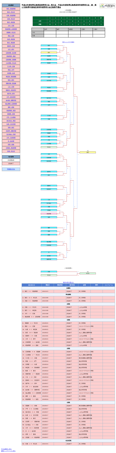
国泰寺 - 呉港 (11, 46)
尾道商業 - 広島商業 (11, 29)
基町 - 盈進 (11, 107)
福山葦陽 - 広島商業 (11, 103)
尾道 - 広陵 (11, 36)
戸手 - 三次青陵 (11, 117)
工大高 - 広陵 (11, 66)
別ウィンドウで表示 (68, 42)
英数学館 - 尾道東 (11, 83)
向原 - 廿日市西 (11, 124)
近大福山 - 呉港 (11, 134)
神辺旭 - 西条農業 (11, 76)
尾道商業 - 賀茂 (11, 110)
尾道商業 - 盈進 (11, 56)
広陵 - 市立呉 (11, 19)
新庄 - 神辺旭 (11, 22)
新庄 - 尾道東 (11, 42)
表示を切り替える (68, 282)
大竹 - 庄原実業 (11, 137)
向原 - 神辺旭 (11, 39)
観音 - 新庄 (11, 80)
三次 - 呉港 (11, 87)
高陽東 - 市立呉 (11, 32)
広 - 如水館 (11, 141)
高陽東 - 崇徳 (11, 114)
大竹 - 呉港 (11, 25)
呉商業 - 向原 (11, 73)
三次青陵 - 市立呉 (11, 63)
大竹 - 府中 (11, 49)
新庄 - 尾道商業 (11, 8)
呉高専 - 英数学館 (11, 131)
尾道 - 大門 (11, 70)
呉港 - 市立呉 (11, 151)
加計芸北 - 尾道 (11, 120)
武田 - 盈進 (11, 144)
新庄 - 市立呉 (11, 12)
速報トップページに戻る (8, 451)
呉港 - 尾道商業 (11, 15)
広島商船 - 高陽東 (11, 59)
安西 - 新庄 (11, 127)
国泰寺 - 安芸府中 (11, 90)
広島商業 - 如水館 (11, 53)
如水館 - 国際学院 (11, 100)
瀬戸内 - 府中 (11, 93)
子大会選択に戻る (6, 449)
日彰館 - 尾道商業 (11, 148)
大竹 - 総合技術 (11, 97)
